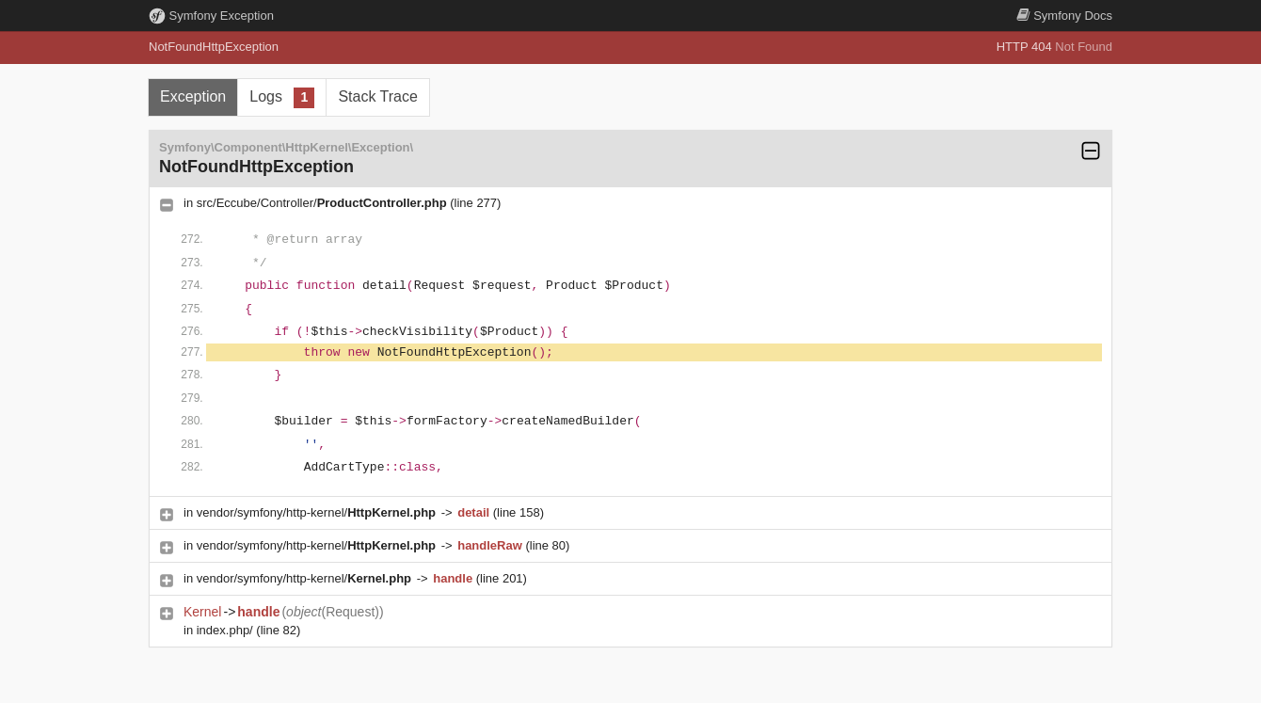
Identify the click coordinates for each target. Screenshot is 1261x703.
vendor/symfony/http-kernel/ (318, 512)
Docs (1064, 15)
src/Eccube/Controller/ (323, 203)
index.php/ (227, 630)
